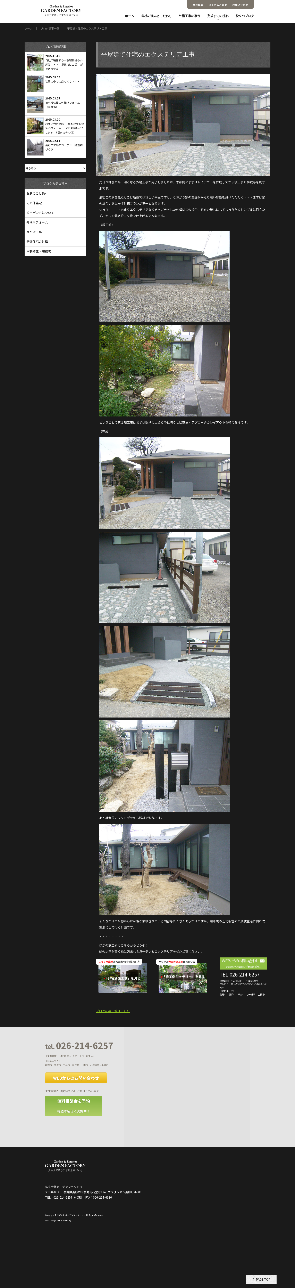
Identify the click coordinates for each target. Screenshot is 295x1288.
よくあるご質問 (218, 5)
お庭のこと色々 (37, 193)
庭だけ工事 (34, 232)
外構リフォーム (37, 222)
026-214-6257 (79, 1045)
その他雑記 (34, 203)
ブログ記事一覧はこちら (113, 1011)
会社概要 (198, 5)
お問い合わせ (240, 5)
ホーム (129, 16)
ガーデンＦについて (40, 212)
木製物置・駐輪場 (38, 251)
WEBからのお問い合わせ (76, 1078)
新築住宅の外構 (37, 241)
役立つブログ (245, 16)
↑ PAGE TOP (261, 1279)
